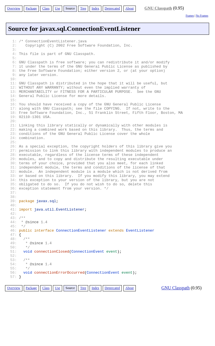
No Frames (202, 15)
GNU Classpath (158, 8)
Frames (190, 15)
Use (57, 8)
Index (95, 8)
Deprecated (112, 8)
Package (31, 8)
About (129, 8)
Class (46, 8)
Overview (13, 8)
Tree (83, 8)
